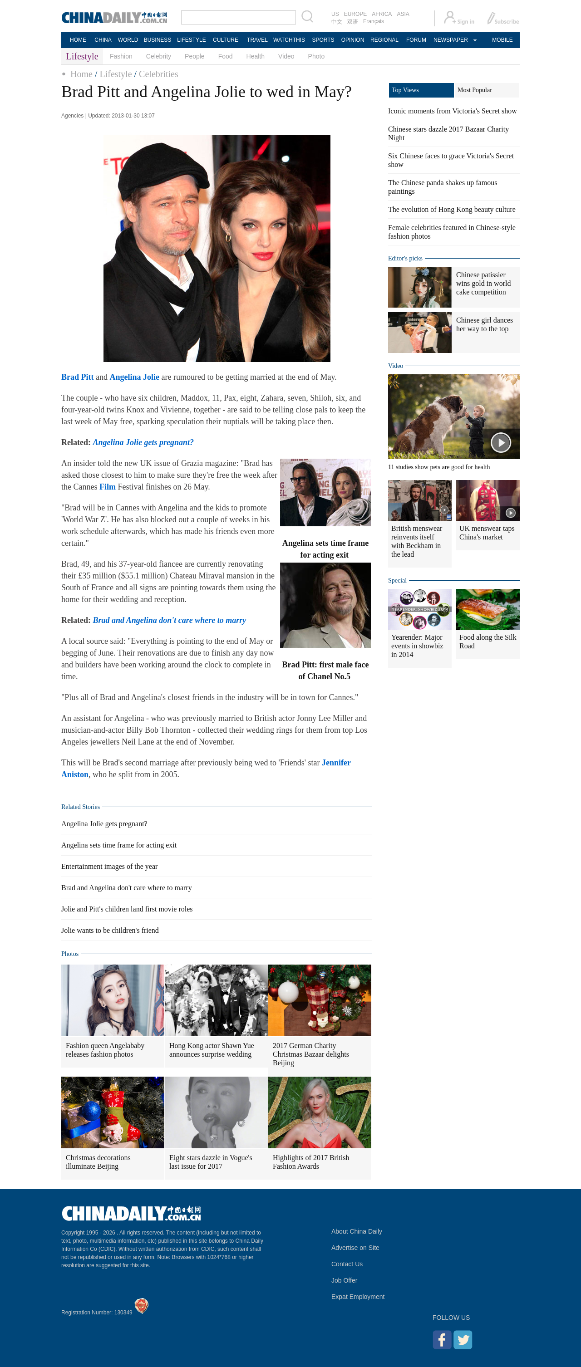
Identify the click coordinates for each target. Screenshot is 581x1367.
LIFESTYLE (191, 40)
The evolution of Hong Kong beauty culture (452, 209)
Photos (70, 954)
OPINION (352, 40)
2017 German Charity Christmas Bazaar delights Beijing (311, 1054)
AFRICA (382, 14)
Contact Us (347, 1264)
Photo (316, 56)
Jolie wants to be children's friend (110, 930)
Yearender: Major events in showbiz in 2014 (417, 645)
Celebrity (158, 56)
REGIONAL (384, 40)
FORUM (416, 40)
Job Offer (344, 1280)
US (335, 14)
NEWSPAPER (450, 40)
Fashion (121, 56)
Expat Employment (358, 1296)
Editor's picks (405, 258)
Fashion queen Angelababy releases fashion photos (105, 1050)
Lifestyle (115, 74)
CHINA (102, 40)
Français (373, 21)
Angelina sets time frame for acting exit (119, 845)
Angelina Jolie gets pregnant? (104, 824)
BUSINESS (158, 40)
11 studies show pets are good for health (439, 467)
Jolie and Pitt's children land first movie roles (127, 909)
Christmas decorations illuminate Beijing (98, 1162)
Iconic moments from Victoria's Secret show (452, 111)
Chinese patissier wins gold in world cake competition (483, 283)
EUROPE (355, 14)
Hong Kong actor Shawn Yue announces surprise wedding (211, 1050)
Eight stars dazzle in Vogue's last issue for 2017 (210, 1162)
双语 (352, 22)
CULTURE (225, 40)
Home (81, 74)
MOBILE (502, 40)
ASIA (403, 14)
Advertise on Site (355, 1247)
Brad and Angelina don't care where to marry (126, 888)
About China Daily (356, 1231)
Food (225, 56)
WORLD (128, 40)
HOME (78, 40)
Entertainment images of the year (109, 866)
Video (286, 56)
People (195, 56)
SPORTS (323, 40)
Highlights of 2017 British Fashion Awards (311, 1162)
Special (397, 580)
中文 (336, 22)
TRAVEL (257, 40)
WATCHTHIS (289, 40)
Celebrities (158, 74)
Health (255, 56)
